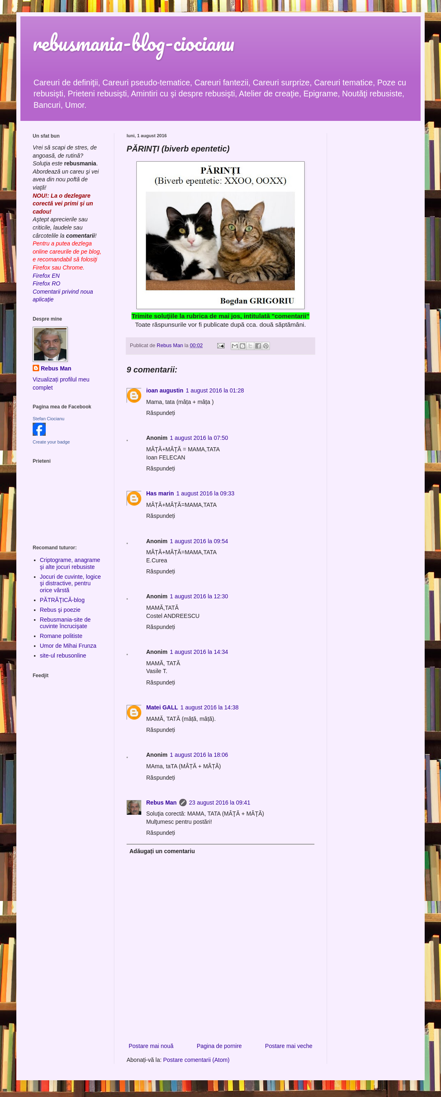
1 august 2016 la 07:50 (199, 438)
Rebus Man (161, 802)
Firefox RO (46, 283)
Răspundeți (160, 413)
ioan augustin (164, 390)
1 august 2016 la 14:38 (209, 707)
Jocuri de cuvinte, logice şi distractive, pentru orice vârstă (70, 583)
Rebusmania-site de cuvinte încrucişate (65, 623)
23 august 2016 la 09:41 (219, 802)
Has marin (160, 493)
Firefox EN (46, 275)
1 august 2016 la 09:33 (205, 493)
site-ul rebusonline (63, 655)
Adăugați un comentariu (162, 851)
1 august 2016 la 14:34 (199, 652)
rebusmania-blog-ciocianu (133, 42)
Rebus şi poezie (60, 609)
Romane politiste (61, 636)
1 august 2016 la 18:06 (199, 754)
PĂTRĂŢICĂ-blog (62, 600)
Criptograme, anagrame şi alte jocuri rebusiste (70, 563)
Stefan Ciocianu (49, 418)
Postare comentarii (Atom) (196, 1060)
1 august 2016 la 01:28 (215, 390)
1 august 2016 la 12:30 (199, 596)
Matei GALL (162, 707)
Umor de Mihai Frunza (68, 645)
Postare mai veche (288, 1046)
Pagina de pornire (219, 1046)
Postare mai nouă (151, 1046)
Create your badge (51, 441)
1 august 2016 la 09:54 (199, 541)
